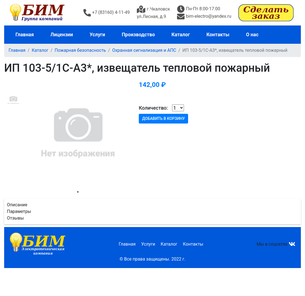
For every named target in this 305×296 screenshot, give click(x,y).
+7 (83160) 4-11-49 (106, 12)
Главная (25, 34)
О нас (252, 34)
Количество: (153, 108)
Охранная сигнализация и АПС (144, 50)
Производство (138, 34)
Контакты (217, 34)
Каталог (180, 34)
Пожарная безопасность (80, 50)
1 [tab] (78, 192)
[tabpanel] (77, 132)
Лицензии (61, 34)
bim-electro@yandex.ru (204, 16)
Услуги (97, 34)
